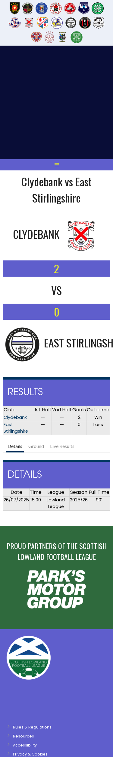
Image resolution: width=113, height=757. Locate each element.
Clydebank (15, 315)
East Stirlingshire (16, 326)
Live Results (62, 344)
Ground (36, 344)
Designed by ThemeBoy (22, 694)
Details (15, 344)
